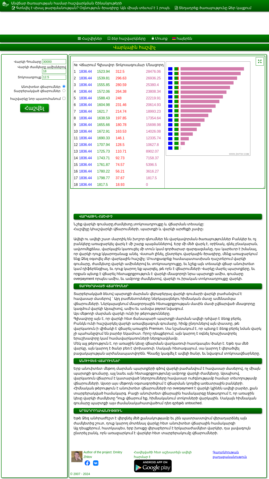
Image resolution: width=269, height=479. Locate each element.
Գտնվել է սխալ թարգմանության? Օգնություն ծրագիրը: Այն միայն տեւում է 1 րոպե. (93, 8)
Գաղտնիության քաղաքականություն (230, 454)
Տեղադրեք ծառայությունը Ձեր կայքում (215, 8)
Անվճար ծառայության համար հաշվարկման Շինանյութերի (66, 3)
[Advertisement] (113, 23)
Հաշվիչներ (92, 38)
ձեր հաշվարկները (128, 38)
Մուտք (161, 38)
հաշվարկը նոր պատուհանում (37, 98)
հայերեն (182, 38)
